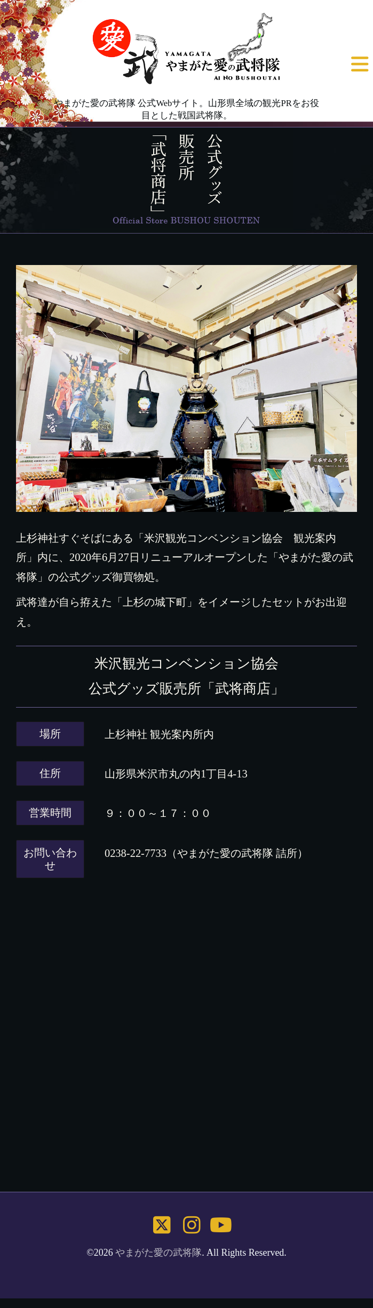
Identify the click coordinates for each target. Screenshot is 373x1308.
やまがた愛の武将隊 (158, 1252)
